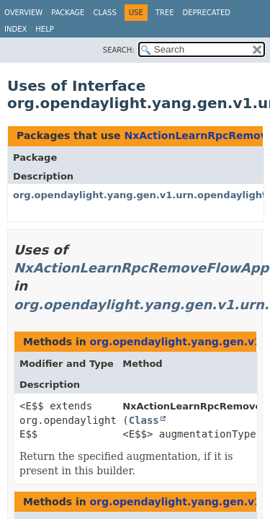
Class (104, 13)
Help (44, 29)
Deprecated (206, 13)
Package (67, 13)
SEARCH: (119, 50)
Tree (165, 13)
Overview (23, 13)
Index (15, 29)
